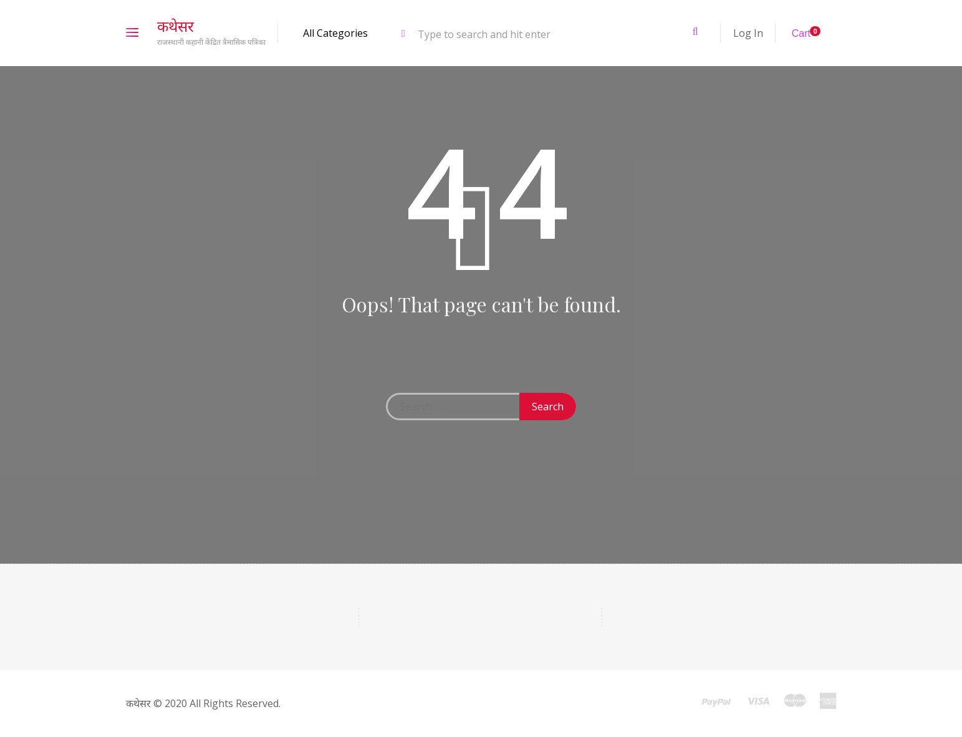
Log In (748, 33)
